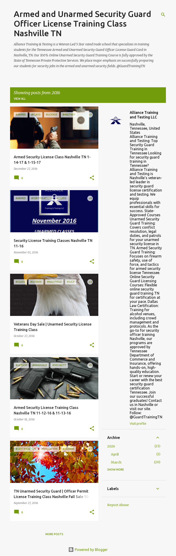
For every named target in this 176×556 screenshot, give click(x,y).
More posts (54, 534)
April (115, 454)
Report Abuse (118, 505)
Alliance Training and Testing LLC (144, 114)
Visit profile (138, 423)
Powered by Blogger (88, 550)
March (116, 462)
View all (20, 98)
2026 (111, 446)
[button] (92, 178)
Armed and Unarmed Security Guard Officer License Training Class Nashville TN (82, 23)
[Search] (163, 14)
